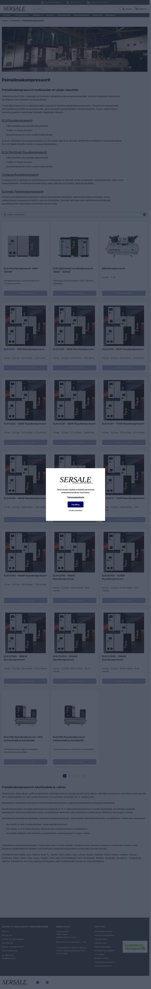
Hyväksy (76, 504)
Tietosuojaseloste (75, 497)
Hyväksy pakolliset (75, 510)
